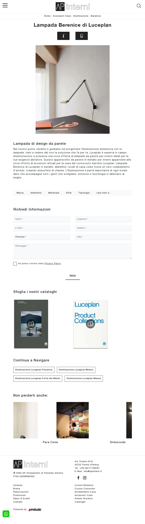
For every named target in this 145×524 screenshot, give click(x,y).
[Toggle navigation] (5, 5)
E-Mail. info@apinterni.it (88, 471)
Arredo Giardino (84, 498)
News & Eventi (21, 498)
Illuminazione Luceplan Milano (76, 370)
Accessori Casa (62, 16)
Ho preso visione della (39, 263)
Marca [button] (20, 193)
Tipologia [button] (84, 193)
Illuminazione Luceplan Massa (84, 378)
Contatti (17, 502)
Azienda (17, 485)
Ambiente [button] (36, 193)
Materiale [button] (53, 193)
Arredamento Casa (85, 492)
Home (47, 16)
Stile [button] (69, 193)
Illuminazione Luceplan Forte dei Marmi (37, 378)
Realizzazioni (21, 492)
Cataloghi (80, 502)
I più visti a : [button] (103, 193)
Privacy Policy (53, 263)
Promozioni (19, 495)
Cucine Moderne (84, 485)
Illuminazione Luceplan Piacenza (33, 370)
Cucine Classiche (85, 488)
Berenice (96, 16)
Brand (16, 488)
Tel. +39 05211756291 (87, 468)
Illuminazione (80, 16)
